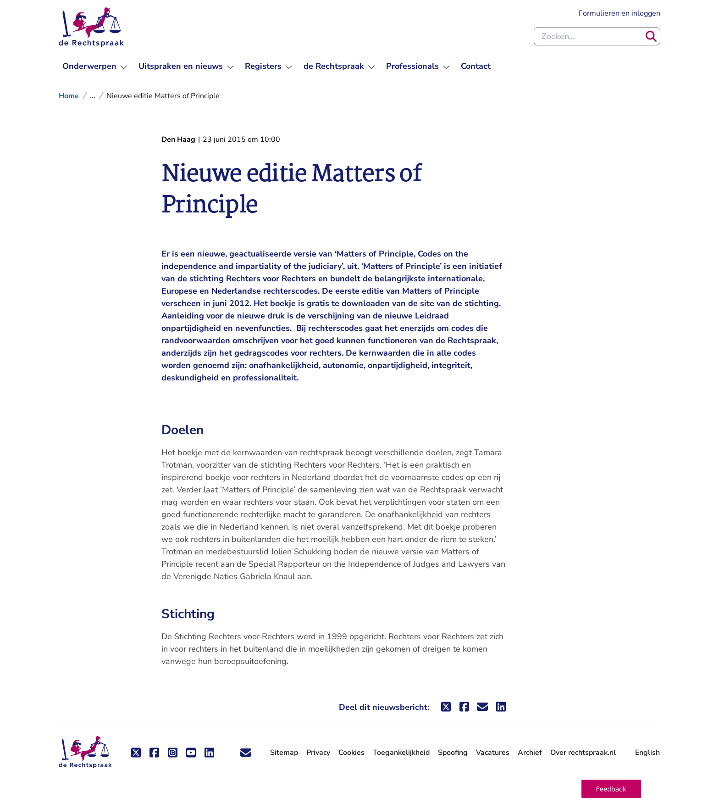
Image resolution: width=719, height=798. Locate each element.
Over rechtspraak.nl (583, 753)
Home (69, 96)
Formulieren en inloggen (619, 13)
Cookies (351, 753)
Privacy (318, 753)
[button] (611, 789)
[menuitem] (95, 66)
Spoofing (453, 753)
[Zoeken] (651, 36)
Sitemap (284, 753)
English (647, 753)
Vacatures (493, 753)
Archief (530, 753)
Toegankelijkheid (401, 753)
